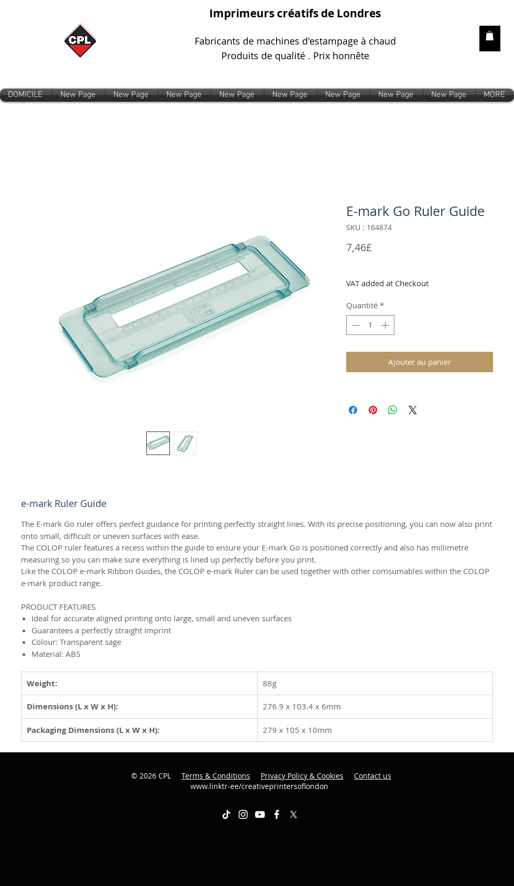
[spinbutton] (370, 325)
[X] (293, 814)
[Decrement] (355, 325)
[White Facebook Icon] (277, 814)
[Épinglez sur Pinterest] (373, 410)
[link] (490, 35)
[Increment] (386, 325)
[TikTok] (226, 814)
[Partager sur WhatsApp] (393, 410)
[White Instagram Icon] (243, 814)
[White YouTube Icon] (260, 814)
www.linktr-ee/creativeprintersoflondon (291, 781)
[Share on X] (412, 410)
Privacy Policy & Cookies (302, 776)
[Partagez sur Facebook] (353, 410)
